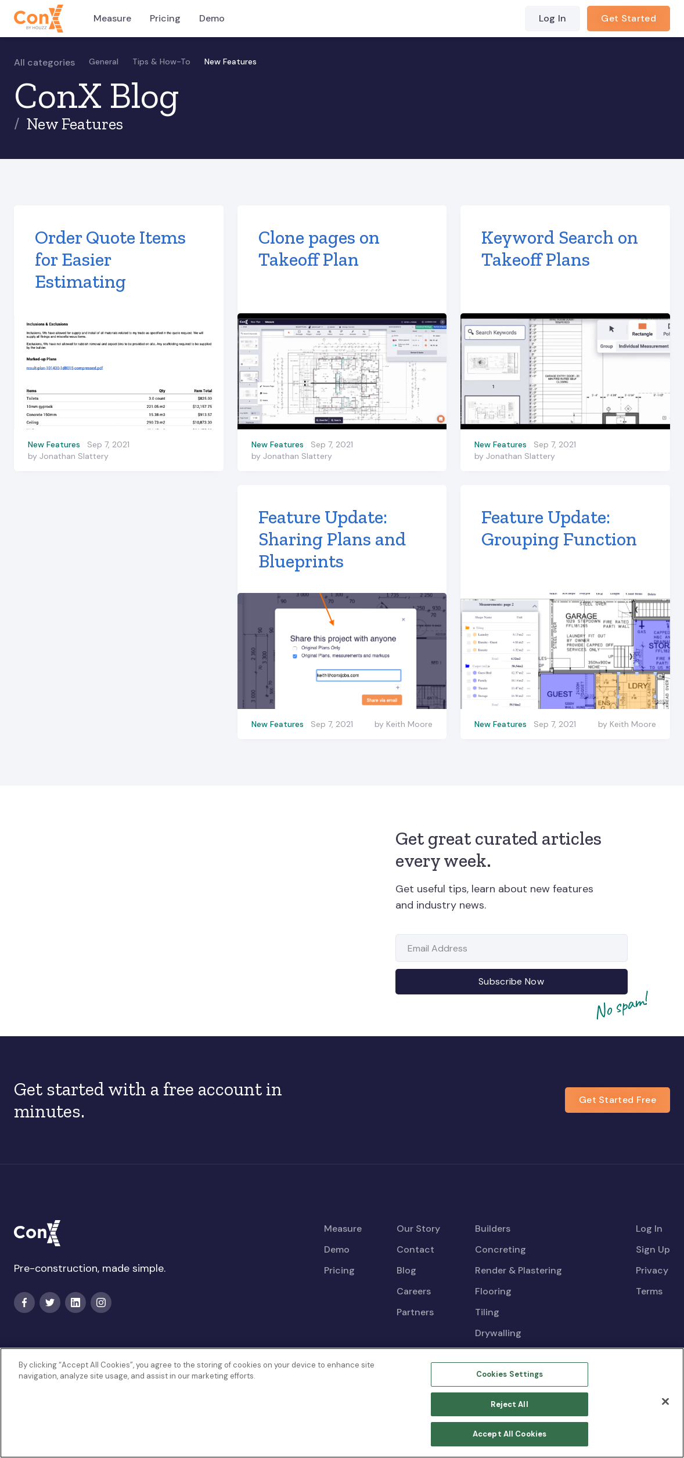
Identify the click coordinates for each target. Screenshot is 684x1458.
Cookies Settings (509, 1380)
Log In (553, 18)
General (103, 61)
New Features (230, 61)
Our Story (418, 1228)
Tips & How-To (161, 61)
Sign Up (653, 1249)
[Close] (665, 1407)
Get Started (628, 18)
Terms (649, 1291)
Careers (414, 1291)
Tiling (487, 1312)
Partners (415, 1312)
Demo (212, 18)
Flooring (493, 1291)
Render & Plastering (518, 1270)
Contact (415, 1249)
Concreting (500, 1249)
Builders (492, 1228)
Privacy (652, 1270)
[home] (38, 18)
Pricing (165, 18)
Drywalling (498, 1333)
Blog (406, 1270)
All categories (44, 62)
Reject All (509, 1410)
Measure (112, 18)
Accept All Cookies (509, 1440)
